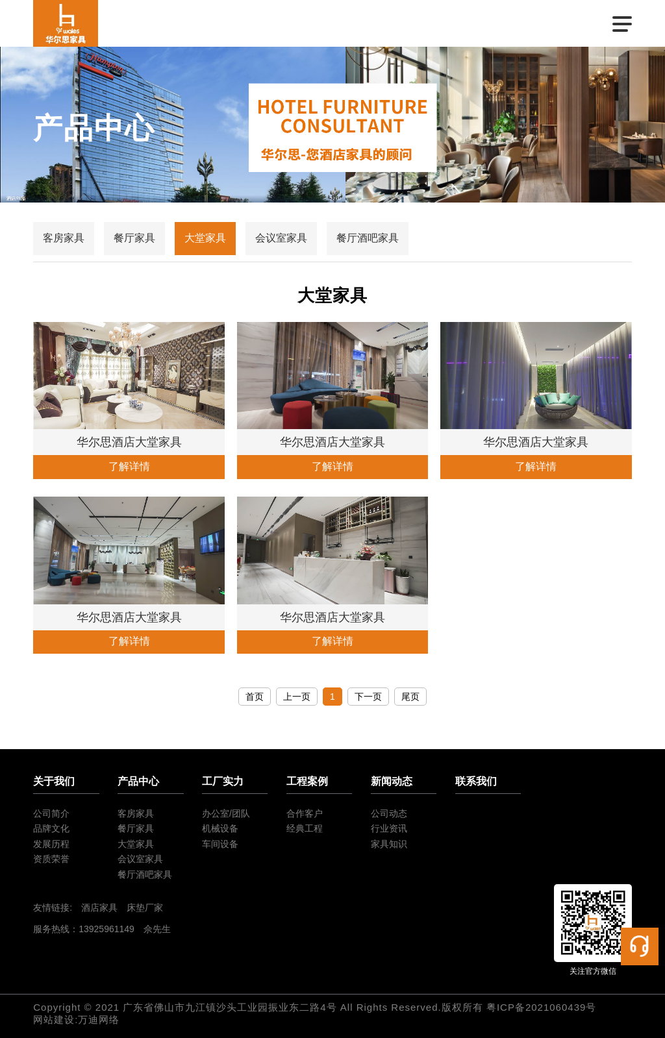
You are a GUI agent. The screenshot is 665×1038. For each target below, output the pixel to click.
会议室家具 (281, 237)
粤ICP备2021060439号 (541, 1007)
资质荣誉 (51, 859)
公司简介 (51, 813)
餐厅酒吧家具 (367, 237)
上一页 (296, 696)
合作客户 (304, 813)
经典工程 (304, 828)
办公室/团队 (226, 813)
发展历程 (51, 844)
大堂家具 (205, 237)
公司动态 (389, 813)
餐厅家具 (134, 237)
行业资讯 (389, 828)
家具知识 (389, 844)
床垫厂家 (145, 907)
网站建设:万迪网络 (76, 1019)
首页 (254, 696)
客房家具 (63, 237)
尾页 (410, 696)
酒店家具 (99, 907)
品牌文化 (51, 828)
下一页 (368, 696)
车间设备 (220, 844)
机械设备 (220, 828)
